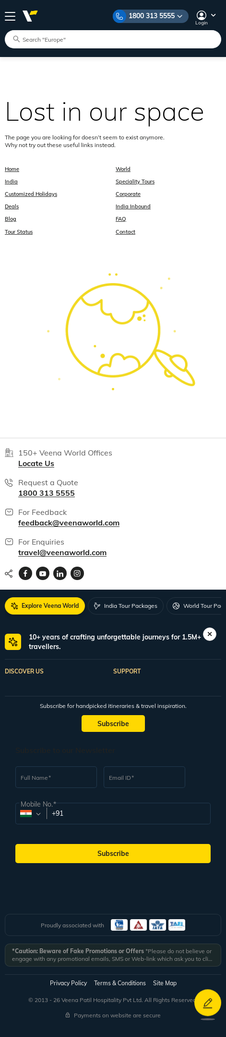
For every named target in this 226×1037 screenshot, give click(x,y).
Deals (12, 206)
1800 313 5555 (152, 15)
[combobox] (30, 814)
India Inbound (133, 206)
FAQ (121, 219)
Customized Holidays (31, 194)
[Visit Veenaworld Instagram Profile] (77, 573)
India (11, 181)
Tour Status (19, 231)
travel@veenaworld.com (62, 552)
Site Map (165, 983)
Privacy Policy (68, 983)
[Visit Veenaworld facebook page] (25, 573)
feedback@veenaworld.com (68, 522)
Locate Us (36, 463)
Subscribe (113, 723)
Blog (10, 219)
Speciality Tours (135, 181)
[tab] (45, 606)
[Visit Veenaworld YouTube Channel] (42, 573)
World (123, 169)
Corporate (128, 194)
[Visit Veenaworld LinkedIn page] (60, 573)
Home (12, 169)
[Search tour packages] (117, 39)
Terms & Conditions (120, 983)
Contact (125, 231)
